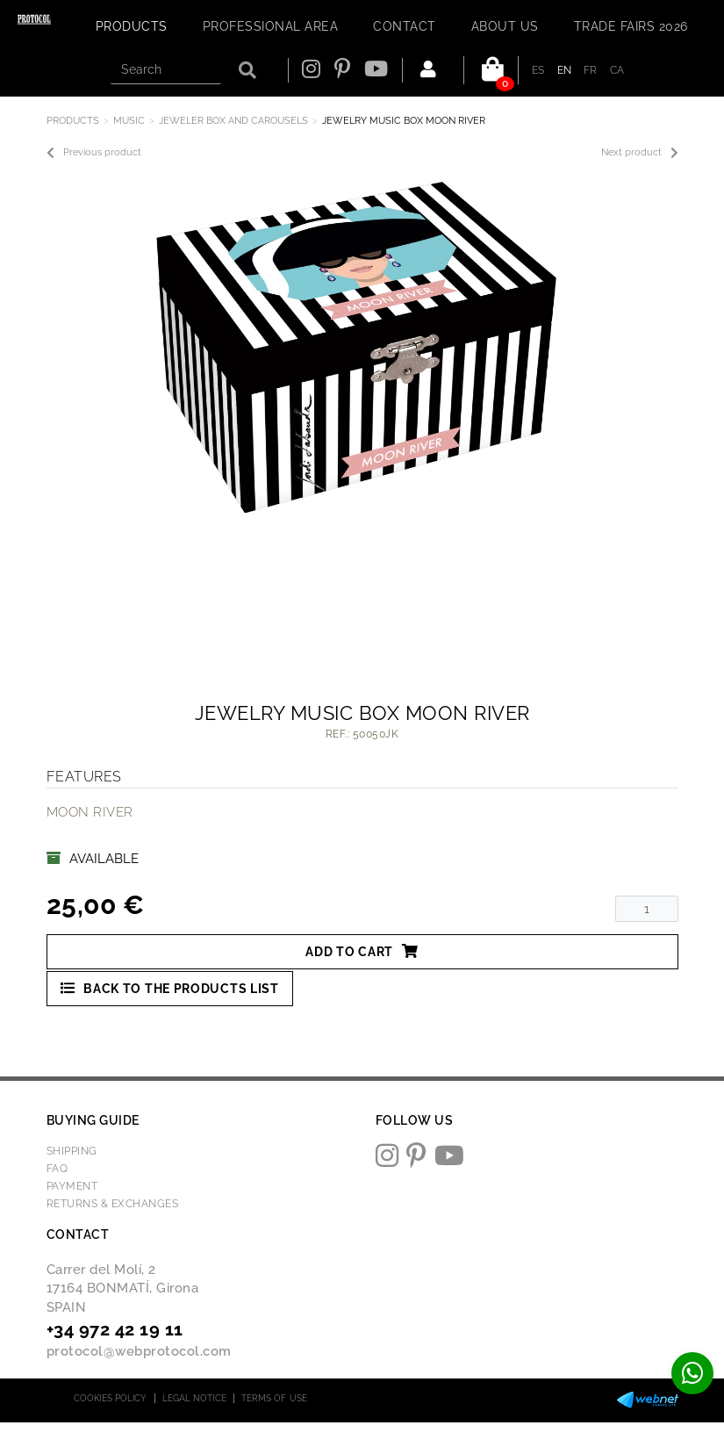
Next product (639, 153)
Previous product (94, 153)
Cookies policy (110, 1398)
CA (617, 70)
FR (591, 70)
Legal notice (194, 1398)
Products (73, 120)
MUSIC (129, 120)
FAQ (57, 1168)
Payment (72, 1186)
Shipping (72, 1151)
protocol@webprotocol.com (139, 1351)
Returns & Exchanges (113, 1204)
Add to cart (361, 951)
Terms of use (274, 1398)
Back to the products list (170, 988)
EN (564, 70)
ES (538, 70)
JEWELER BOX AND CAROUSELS (233, 120)
